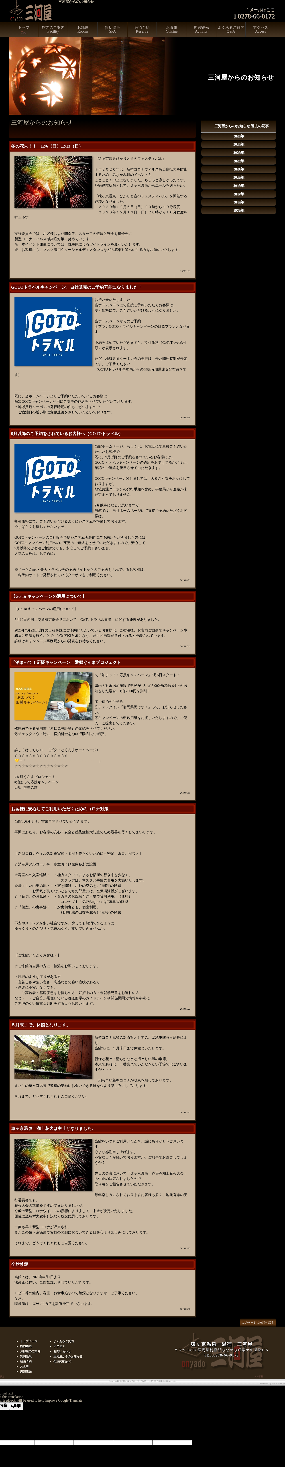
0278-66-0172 (256, 16)
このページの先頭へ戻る (258, 1322)
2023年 (238, 152)
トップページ (28, 1341)
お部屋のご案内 (30, 1351)
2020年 (238, 177)
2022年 (238, 161)
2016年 (238, 202)
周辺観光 (201, 29)
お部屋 (82, 29)
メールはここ (262, 10)
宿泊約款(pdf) (62, 1361)
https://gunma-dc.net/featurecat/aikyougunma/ (62, 761)
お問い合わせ (62, 1351)
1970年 (238, 210)
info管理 (259, 1376)
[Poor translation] (16, 1406)
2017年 (238, 194)
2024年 (238, 144)
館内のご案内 (53, 29)
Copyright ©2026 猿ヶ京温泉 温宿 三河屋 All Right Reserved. (142, 1381)
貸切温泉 (112, 29)
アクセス (260, 29)
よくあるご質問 (230, 29)
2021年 (238, 169)
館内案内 (26, 1346)
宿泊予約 (142, 29)
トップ (23, 31)
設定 (2, 1376)
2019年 (238, 186)
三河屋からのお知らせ (67, 1356)
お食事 (171, 29)
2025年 (238, 136)
